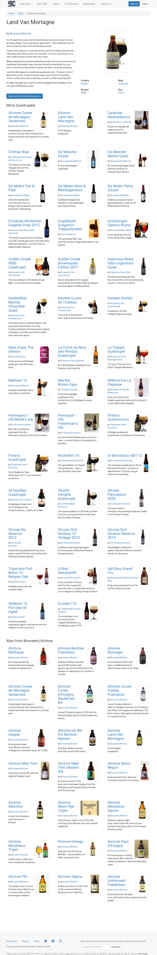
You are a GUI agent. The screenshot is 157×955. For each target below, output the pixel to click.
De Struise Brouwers (21, 424)
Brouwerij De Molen (20, 195)
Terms (36, 941)
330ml (121, 93)
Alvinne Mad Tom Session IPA (68, 767)
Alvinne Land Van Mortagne (66, 117)
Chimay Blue (18, 152)
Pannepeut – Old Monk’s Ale (20, 417)
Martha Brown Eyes (67, 382)
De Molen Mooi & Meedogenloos (72, 188)
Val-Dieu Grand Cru (120, 571)
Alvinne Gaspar (14, 732)
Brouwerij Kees (18, 356)
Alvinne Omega (70, 841)
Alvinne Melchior (15, 804)
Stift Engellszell (68, 234)
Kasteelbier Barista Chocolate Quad (17, 304)
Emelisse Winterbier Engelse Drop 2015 (25, 223)
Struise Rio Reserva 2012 (17, 533)
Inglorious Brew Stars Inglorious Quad (121, 263)
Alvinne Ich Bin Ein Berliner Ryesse (70, 734)
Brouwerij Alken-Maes (121, 230)
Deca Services (18, 617)
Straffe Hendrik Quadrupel (66, 494)
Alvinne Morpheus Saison (116, 806)
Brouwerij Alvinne (20, 33)
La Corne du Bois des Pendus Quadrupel (72, 351)
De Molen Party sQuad (120, 188)
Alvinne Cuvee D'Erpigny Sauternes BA (66, 694)
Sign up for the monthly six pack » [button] (24, 96)
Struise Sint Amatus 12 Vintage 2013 (69, 533)
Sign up (134, 4)
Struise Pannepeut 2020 (117, 494)
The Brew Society (69, 389)
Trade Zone (26, 4)
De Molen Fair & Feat (21, 188)
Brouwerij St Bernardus (121, 460)
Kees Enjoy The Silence (21, 349)
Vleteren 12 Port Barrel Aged (17, 607)
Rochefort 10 (68, 455)
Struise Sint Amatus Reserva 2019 (121, 533)
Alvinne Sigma (70, 876)
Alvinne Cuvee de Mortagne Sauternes (20, 117)
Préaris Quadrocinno (118, 417)
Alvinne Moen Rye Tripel (66, 806)
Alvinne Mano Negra (119, 765)
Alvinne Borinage (115, 650)
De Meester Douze (67, 154)
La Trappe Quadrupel (116, 349)
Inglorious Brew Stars (120, 272)
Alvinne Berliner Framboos (71, 650)
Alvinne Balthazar (16, 650)
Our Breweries (72, 4)
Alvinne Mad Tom (22, 763)
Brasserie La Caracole (120, 122)
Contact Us (11, 941)
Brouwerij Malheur (20, 385)
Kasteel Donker (120, 298)
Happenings (90, 4)
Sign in (145, 4)
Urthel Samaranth (67, 571)
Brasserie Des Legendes (72, 360)
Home (12, 13)
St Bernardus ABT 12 (125, 455)
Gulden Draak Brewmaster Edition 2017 (69, 263)
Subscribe (116, 947)
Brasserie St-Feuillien (21, 499)
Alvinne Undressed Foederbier (117, 880)
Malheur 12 (17, 380)
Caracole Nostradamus (119, 115)
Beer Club (43, 4)
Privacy (25, 941)
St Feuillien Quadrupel (17, 492)
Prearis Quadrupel (17, 457)
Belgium (85, 83)
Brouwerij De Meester (71, 161)
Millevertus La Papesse (119, 382)
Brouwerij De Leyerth (71, 577)
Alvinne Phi (17, 876)
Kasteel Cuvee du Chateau (69, 300)
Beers (21, 13)
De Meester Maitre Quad (118, 154)
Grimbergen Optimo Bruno (119, 223)
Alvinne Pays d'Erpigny (118, 843)
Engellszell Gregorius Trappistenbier (70, 225)
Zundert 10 (67, 603)
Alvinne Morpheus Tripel (16, 845)
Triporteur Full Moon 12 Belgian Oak (20, 573)
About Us (106, 4)
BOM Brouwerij (18, 582)
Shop (56, 4)
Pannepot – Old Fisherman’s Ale (68, 421)
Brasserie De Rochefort (72, 460)
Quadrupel (123, 83)
